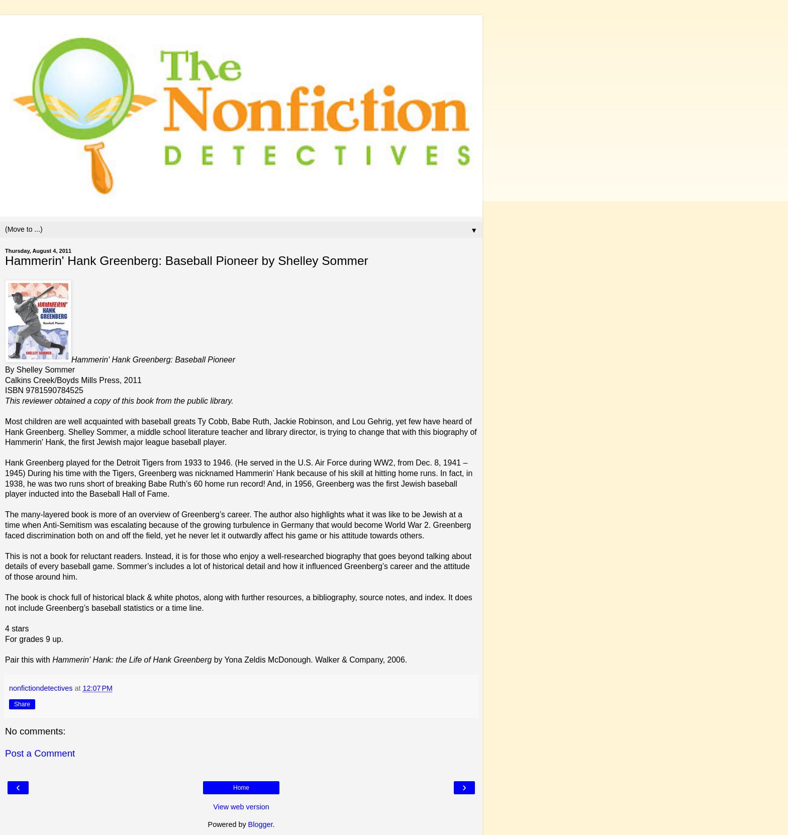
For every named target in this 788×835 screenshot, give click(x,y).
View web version (241, 807)
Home (241, 787)
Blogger (260, 824)
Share (22, 704)
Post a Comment (40, 753)
